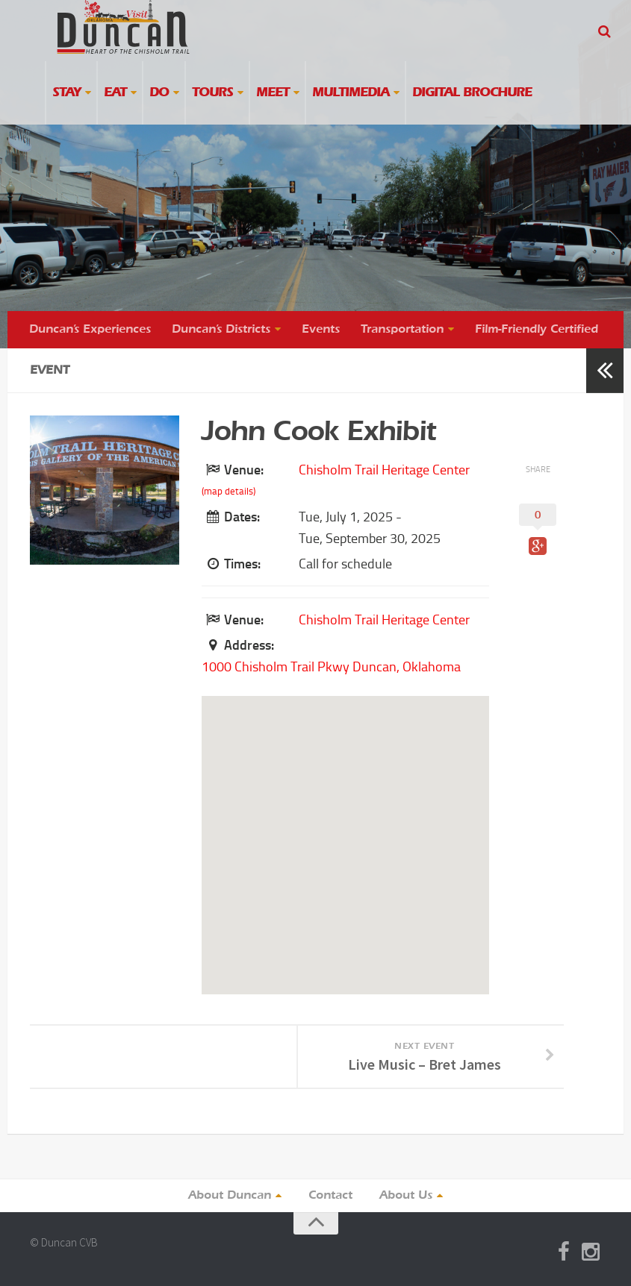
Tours (212, 93)
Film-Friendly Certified (536, 330)
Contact (330, 1196)
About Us (405, 1196)
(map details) (228, 491)
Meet (272, 93)
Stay (66, 93)
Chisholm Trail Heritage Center (384, 470)
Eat (115, 93)
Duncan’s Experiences (90, 330)
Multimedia (350, 93)
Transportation (402, 330)
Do (159, 93)
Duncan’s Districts (221, 330)
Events (321, 330)
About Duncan (229, 1196)
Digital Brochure (472, 93)
